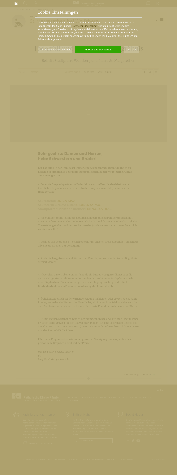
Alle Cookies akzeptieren (98, 49)
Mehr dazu (131, 49)
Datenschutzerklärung (84, 26)
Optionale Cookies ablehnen (55, 49)
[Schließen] (88, 3)
